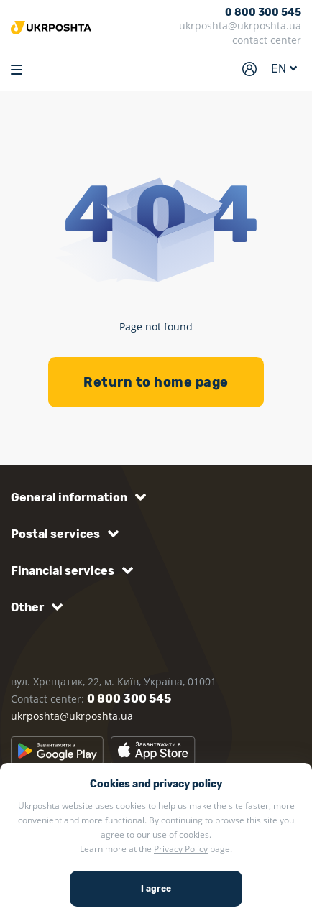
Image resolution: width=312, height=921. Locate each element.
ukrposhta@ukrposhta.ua (240, 25)
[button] (76, 497)
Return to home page (156, 382)
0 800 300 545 (263, 13)
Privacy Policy (181, 849)
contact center (266, 40)
